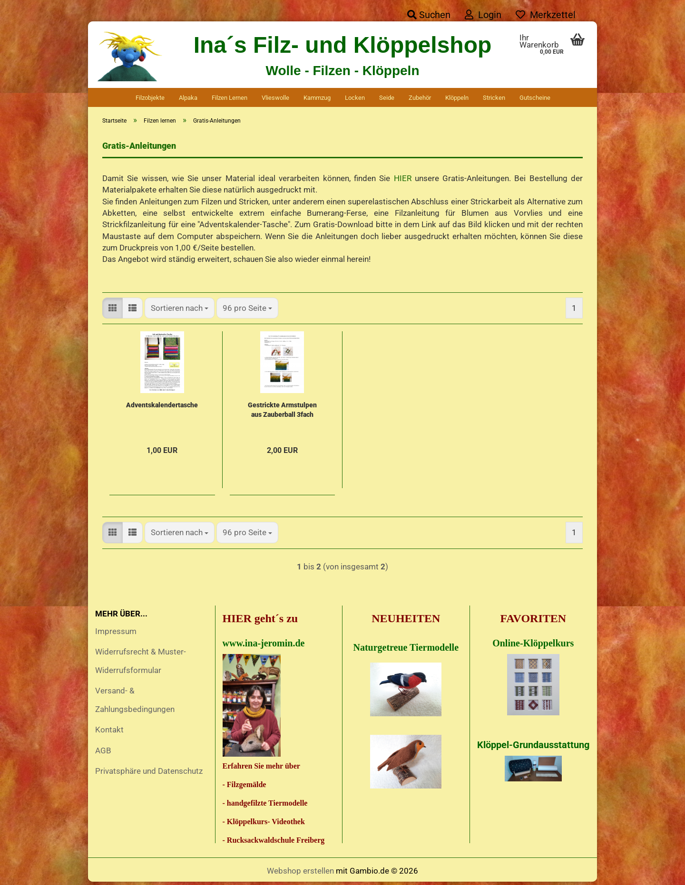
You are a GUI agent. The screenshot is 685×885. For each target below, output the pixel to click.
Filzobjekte (150, 97)
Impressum (116, 633)
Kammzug (317, 97)
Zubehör (420, 97)
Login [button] (483, 14)
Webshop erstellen (300, 873)
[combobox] (180, 310)
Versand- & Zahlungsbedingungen (135, 702)
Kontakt (109, 732)
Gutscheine (534, 97)
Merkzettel (546, 14)
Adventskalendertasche (162, 407)
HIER (402, 180)
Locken (355, 97)
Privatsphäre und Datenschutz (149, 773)
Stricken (494, 97)
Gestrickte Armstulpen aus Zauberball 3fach (282, 412)
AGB (103, 753)
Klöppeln (457, 97)
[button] (112, 310)
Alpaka (188, 97)
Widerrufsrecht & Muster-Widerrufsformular (140, 663)
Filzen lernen (229, 97)
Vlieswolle (275, 97)
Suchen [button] (428, 14)
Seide (386, 97)
